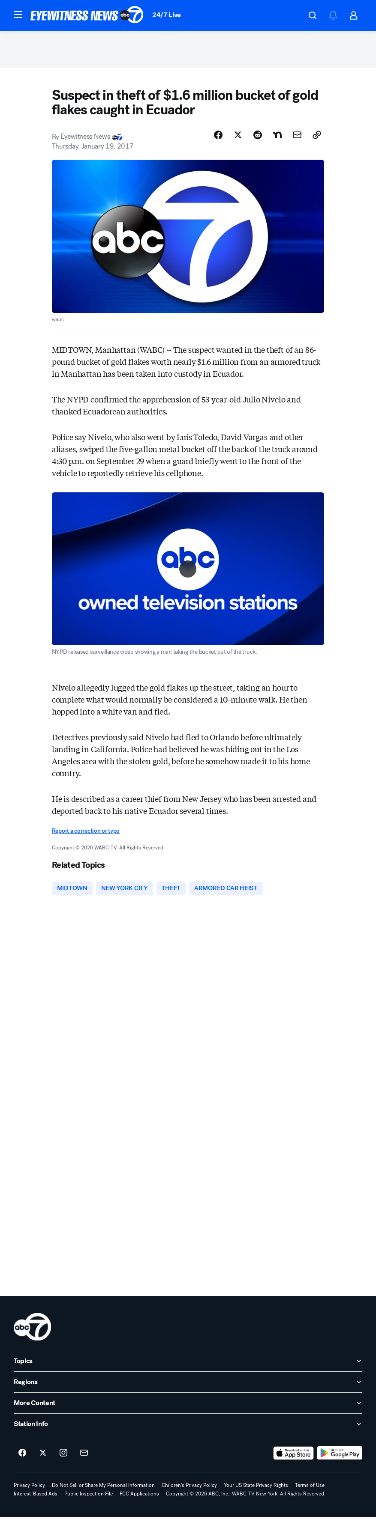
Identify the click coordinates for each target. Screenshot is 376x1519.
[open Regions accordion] (188, 1384)
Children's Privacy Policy (189, 1487)
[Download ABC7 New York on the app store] (293, 1455)
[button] (18, 14)
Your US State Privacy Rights (256, 1487)
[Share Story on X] (238, 136)
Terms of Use (310, 1487)
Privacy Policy (29, 1487)
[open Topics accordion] (188, 1363)
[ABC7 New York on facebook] (22, 1455)
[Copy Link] (317, 136)
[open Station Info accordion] (188, 1426)
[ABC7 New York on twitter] (42, 1455)
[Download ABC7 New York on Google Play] (339, 1455)
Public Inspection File (88, 1495)
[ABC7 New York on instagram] (63, 1455)
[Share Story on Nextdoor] (277, 136)
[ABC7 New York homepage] (87, 15)
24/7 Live (166, 14)
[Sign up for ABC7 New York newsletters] (84, 1455)
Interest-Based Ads (35, 1495)
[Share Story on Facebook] (218, 136)
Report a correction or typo (86, 833)
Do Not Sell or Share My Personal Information (103, 1487)
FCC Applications (139, 1495)
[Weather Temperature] (286, 15)
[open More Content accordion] (188, 1405)
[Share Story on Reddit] (257, 136)
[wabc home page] (32, 1329)
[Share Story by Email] (297, 136)
